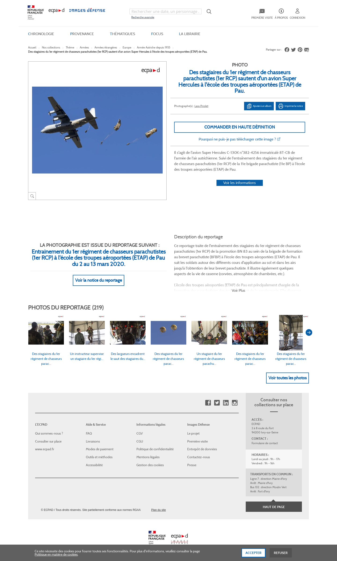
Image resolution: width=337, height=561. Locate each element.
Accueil (32, 47)
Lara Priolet (201, 106)
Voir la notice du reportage (98, 280)
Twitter (217, 403)
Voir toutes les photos (287, 377)
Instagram (235, 403)
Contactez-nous (198, 457)
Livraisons (93, 441)
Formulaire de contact (265, 443)
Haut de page (274, 507)
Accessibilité (94, 465)
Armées (84, 47)
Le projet (193, 433)
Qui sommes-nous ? (49, 433)
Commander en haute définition (239, 127)
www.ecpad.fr (44, 449)
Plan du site (158, 510)
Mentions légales (148, 457)
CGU (139, 441)
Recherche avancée (142, 17)
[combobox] (165, 11)
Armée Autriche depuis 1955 (153, 47)
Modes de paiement (100, 449)
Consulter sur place (48, 441)
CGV (139, 433)
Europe (127, 47)
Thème (70, 47)
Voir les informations (239, 183)
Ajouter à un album (258, 106)
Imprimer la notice (290, 106)
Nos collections (51, 47)
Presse (191, 465)
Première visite (197, 441)
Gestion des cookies (150, 465)
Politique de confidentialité (155, 449)
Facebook (208, 403)
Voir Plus (238, 290)
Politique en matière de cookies (56, 556)
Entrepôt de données (202, 449)
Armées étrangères (106, 47)
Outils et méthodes (99, 457)
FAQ (89, 433)
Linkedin (226, 403)
